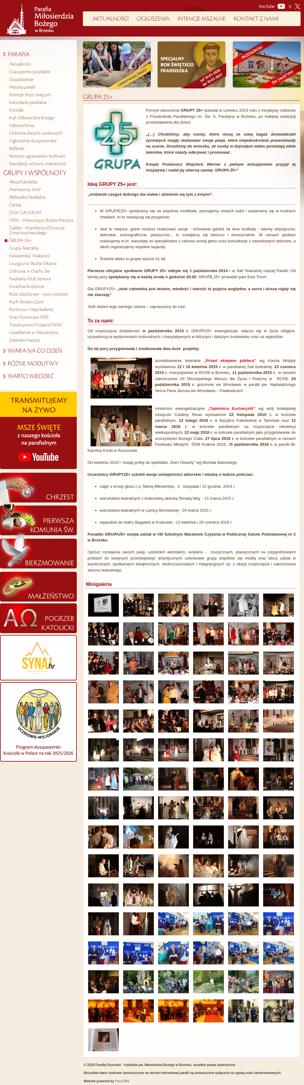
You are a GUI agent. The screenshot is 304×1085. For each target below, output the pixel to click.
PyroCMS (122, 1081)
